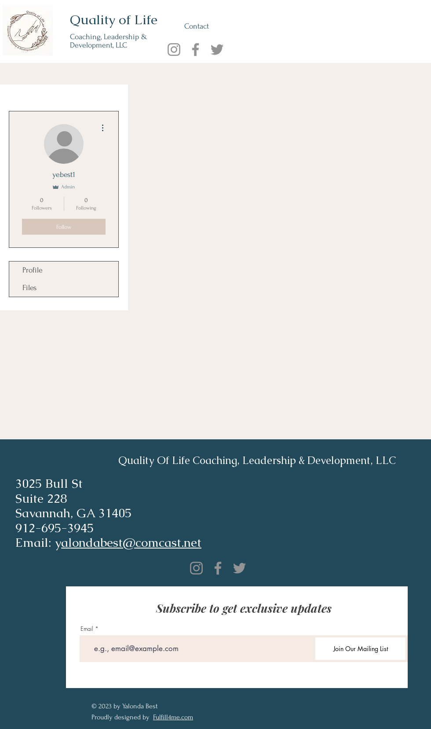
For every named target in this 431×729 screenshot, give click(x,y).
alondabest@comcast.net (131, 542)
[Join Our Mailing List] (360, 648)
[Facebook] (195, 49)
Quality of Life (113, 19)
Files (29, 288)
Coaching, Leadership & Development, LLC (108, 41)
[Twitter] (217, 49)
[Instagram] (174, 49)
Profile (32, 270)
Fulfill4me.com (173, 717)
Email (86, 629)
